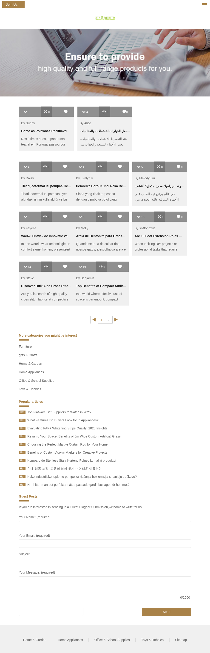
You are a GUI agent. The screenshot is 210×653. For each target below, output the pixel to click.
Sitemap (181, 640)
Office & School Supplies (36, 380)
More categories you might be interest (48, 335)
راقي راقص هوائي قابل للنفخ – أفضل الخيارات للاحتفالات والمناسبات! (126, 131)
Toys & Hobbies (30, 389)
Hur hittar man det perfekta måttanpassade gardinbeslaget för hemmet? (78, 485)
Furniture (25, 346)
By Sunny (28, 123)
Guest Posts (28, 496)
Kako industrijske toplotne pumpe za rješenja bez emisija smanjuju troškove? (82, 476)
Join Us (12, 4)
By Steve (27, 278)
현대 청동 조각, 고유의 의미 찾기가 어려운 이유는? (64, 468)
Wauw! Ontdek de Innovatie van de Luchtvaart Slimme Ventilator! (70, 236)
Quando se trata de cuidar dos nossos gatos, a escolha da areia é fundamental (101, 249)
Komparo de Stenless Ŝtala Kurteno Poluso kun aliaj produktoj (71, 460)
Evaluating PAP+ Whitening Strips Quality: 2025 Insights (67, 428)
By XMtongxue (145, 228)
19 (82, 267)
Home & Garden (30, 363)
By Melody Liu (145, 178)
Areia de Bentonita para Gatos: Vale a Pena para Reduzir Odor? (124, 236)
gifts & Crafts (28, 355)
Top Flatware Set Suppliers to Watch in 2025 (59, 412)
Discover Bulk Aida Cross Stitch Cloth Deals (55, 286)
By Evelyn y (84, 178)
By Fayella (28, 228)
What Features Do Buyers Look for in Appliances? (63, 420)
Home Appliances (31, 372)
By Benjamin (85, 278)
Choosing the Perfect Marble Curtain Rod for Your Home (67, 444)
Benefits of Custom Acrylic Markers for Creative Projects (67, 452)
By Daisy (27, 178)
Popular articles (31, 401)
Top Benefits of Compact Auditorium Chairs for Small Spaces (123, 286)
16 (141, 217)
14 (27, 267)
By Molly (82, 228)
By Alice (85, 123)
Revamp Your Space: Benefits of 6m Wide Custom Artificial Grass (74, 436)
